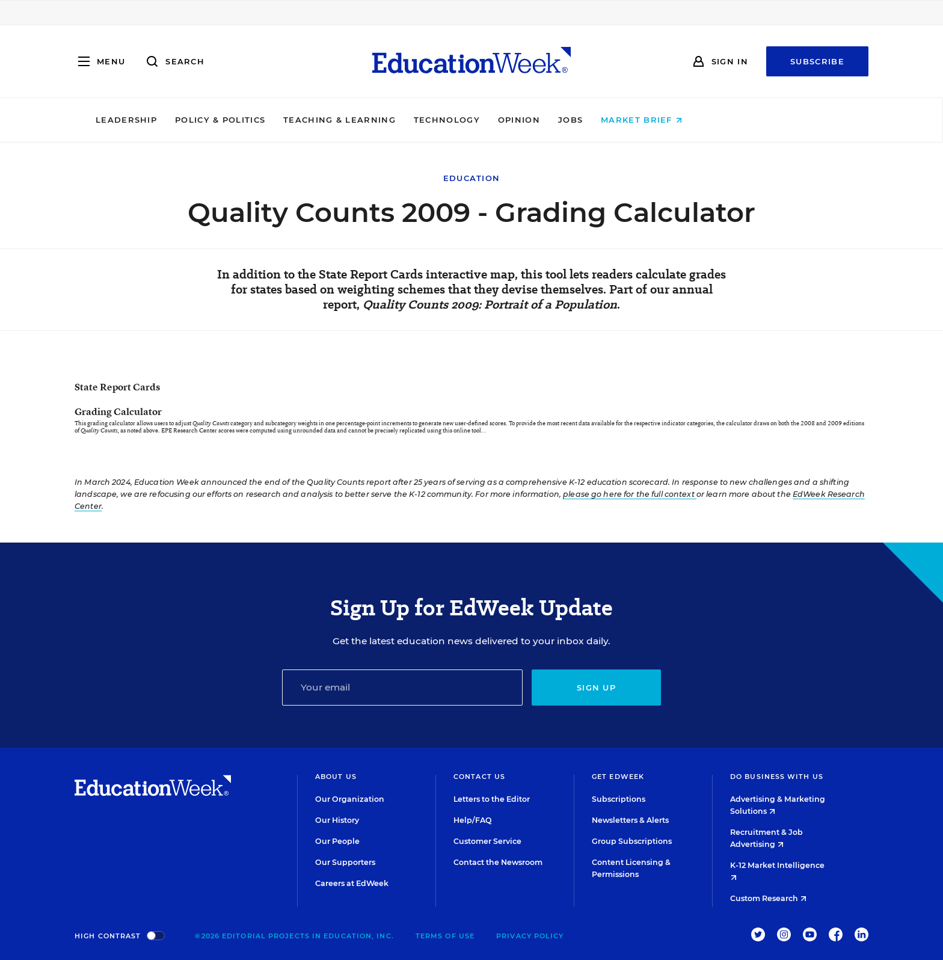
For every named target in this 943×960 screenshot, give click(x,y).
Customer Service (487, 841)
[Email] (402, 687)
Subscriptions (618, 799)
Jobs (652, 120)
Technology (529, 120)
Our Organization (349, 799)
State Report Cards (117, 386)
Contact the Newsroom (497, 862)
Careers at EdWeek (352, 883)
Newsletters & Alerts (630, 820)
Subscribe (817, 61)
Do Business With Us (776, 776)
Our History (337, 820)
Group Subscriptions (632, 841)
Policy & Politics (302, 120)
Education (471, 178)
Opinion (601, 120)
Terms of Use (445, 936)
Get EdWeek (618, 776)
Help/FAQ (472, 820)
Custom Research (768, 898)
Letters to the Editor (491, 799)
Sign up (596, 687)
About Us (336, 776)
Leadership (208, 120)
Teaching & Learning (422, 120)
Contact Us (479, 776)
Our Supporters (345, 862)
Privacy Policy (530, 936)
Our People (337, 841)
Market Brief (724, 120)
